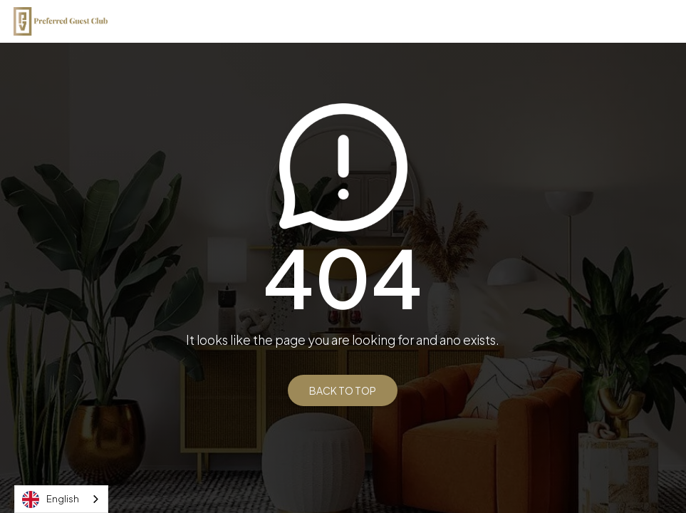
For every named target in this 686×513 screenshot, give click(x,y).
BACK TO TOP (342, 390)
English (50, 499)
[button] (667, 21)
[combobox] (61, 499)
